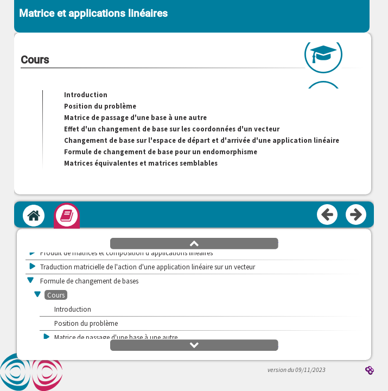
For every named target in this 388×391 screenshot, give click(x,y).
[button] (194, 243)
